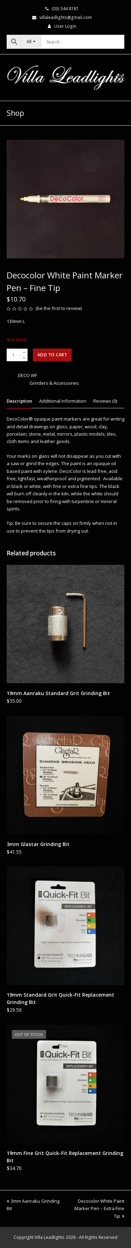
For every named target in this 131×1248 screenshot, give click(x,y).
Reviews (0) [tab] (105, 401)
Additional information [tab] (62, 401)
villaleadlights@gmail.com (65, 17)
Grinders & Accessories (54, 383)
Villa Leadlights (50, 1237)
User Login (65, 26)
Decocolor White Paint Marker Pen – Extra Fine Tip (99, 1208)
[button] (120, 77)
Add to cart (52, 355)
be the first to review (59, 308)
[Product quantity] (14, 355)
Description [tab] (19, 401)
